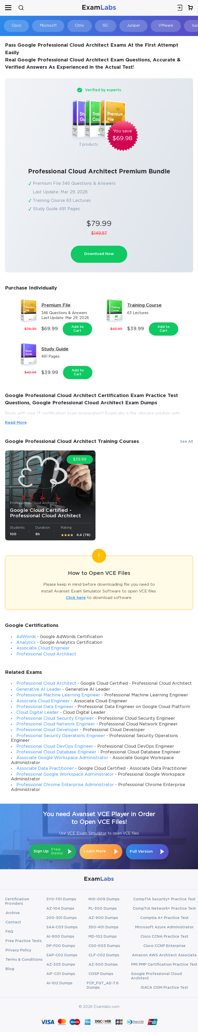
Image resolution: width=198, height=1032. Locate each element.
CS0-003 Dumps (104, 945)
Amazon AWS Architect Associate (164, 954)
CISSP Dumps (100, 973)
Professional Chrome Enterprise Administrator (65, 785)
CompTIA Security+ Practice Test (164, 898)
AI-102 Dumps (59, 982)
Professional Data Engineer (44, 707)
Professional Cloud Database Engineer (56, 752)
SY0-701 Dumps (61, 898)
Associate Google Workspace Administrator (62, 758)
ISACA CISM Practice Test (164, 987)
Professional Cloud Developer (47, 730)
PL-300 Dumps (102, 908)
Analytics (26, 643)
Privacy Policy (18, 949)
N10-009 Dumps (103, 898)
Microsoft (47, 25)
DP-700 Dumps (60, 945)
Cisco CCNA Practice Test (164, 936)
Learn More (95, 851)
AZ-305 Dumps (60, 964)
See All (186, 441)
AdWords (26, 637)
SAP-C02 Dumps (61, 954)
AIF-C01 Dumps (60, 973)
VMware (162, 25)
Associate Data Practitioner (45, 769)
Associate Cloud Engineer (43, 649)
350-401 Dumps (103, 926)
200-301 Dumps (61, 917)
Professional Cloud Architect (46, 654)
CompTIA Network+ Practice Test (164, 908)
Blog (9, 968)
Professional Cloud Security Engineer (55, 718)
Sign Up (48, 852)
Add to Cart (77, 328)
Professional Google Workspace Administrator (65, 774)
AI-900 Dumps (60, 936)
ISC (103, 25)
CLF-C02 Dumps (103, 954)
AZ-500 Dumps (103, 964)
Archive (12, 912)
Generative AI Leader (38, 689)
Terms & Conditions (23, 959)
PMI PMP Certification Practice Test (164, 964)
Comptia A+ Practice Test (164, 917)
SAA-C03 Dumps (62, 926)
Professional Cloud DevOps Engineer (54, 746)
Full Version (142, 851)
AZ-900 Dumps (103, 917)
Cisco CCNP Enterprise (164, 945)
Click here (76, 598)
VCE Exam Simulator (87, 833)
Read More (16, 422)
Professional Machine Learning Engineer (58, 695)
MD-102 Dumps (102, 936)
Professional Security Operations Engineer (60, 736)
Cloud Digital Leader (37, 713)
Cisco (16, 25)
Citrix (77, 25)
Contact (13, 921)
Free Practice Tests (23, 940)
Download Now (99, 254)
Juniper (130, 25)
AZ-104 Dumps (60, 908)
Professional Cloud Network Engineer (55, 724)
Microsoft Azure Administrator (164, 926)
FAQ (9, 931)
